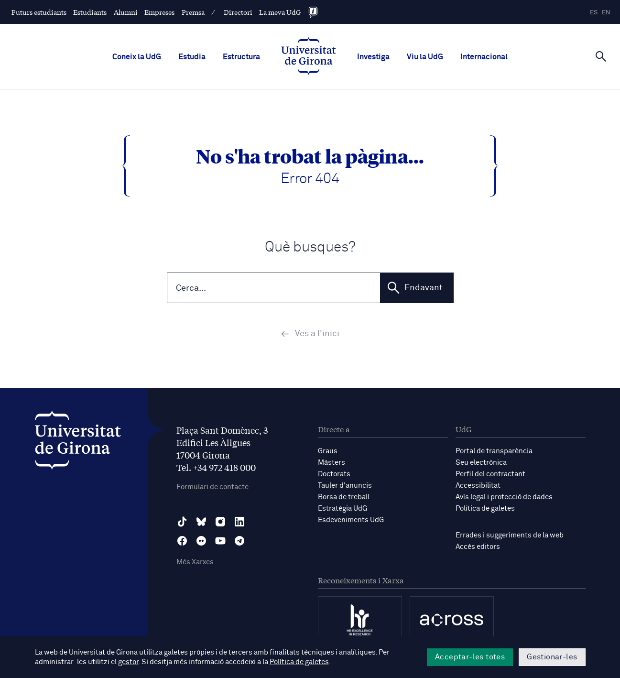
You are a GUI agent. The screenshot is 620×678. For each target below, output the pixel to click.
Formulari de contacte (212, 487)
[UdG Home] (308, 57)
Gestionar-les (552, 657)
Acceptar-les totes (470, 657)
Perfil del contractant (490, 474)
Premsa (193, 12)
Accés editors (478, 546)
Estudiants (90, 12)
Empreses (159, 12)
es (594, 13)
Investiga (373, 57)
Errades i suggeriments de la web (510, 535)
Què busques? (310, 247)
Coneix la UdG (136, 57)
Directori (238, 12)
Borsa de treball (344, 497)
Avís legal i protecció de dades (504, 497)
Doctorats (334, 474)
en (606, 13)
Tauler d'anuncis (345, 485)
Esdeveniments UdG (351, 520)
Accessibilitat (478, 485)
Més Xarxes (195, 562)
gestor (128, 662)
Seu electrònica (481, 462)
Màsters (331, 462)
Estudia (192, 57)
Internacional (484, 57)
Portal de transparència (494, 451)
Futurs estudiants (38, 12)
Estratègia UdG (342, 508)
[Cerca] (600, 56)
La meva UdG (280, 12)
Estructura (241, 57)
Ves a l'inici (310, 334)
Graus (327, 451)
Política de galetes (485, 508)
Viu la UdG (425, 57)
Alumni (126, 12)
